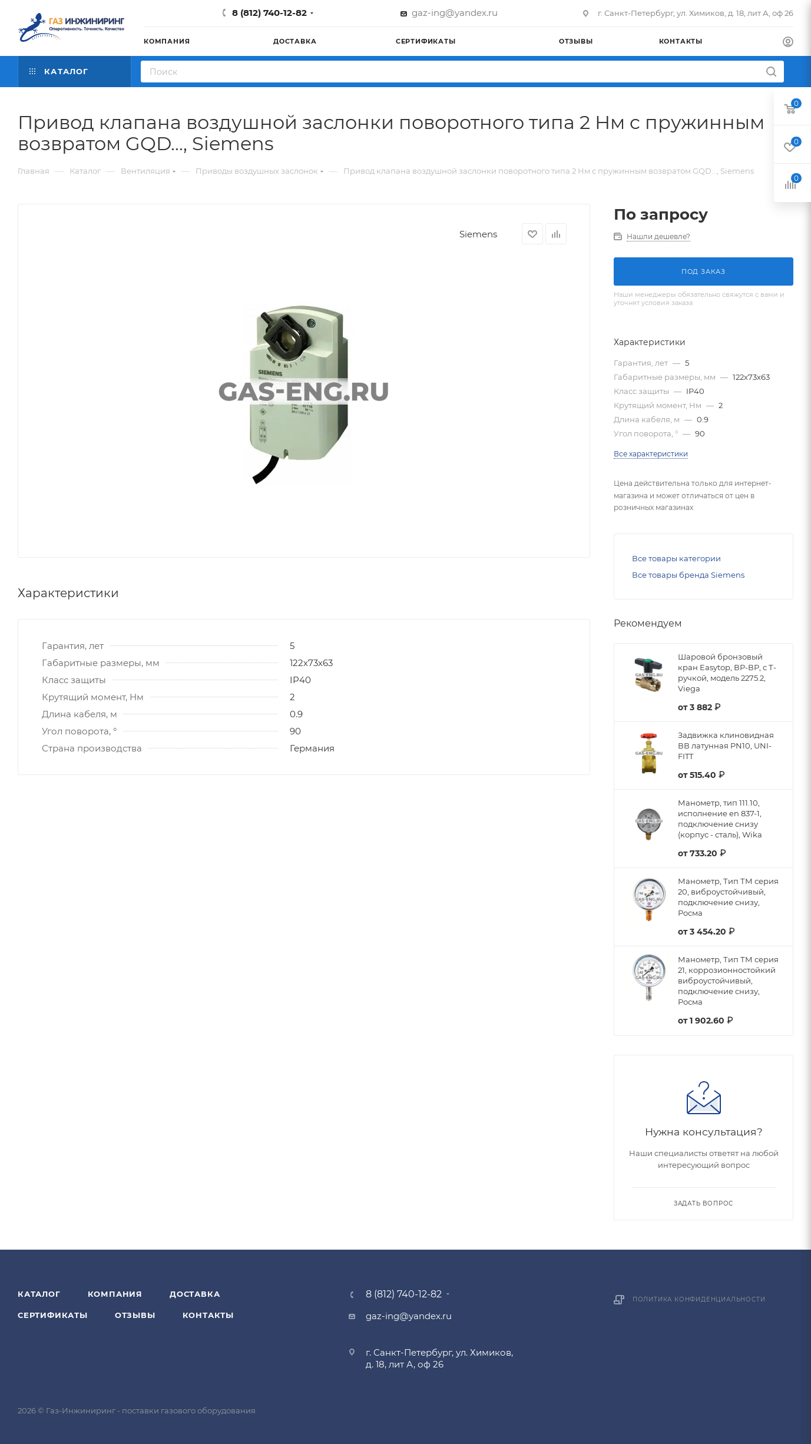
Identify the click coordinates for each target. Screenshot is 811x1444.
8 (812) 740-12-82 (269, 12)
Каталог (39, 1294)
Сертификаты (53, 1315)
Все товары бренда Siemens (688, 574)
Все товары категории (676, 558)
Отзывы (135, 1315)
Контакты (208, 1315)
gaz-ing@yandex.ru (455, 12)
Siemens (478, 234)
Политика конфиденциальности (699, 1299)
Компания (115, 1294)
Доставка (195, 1294)
